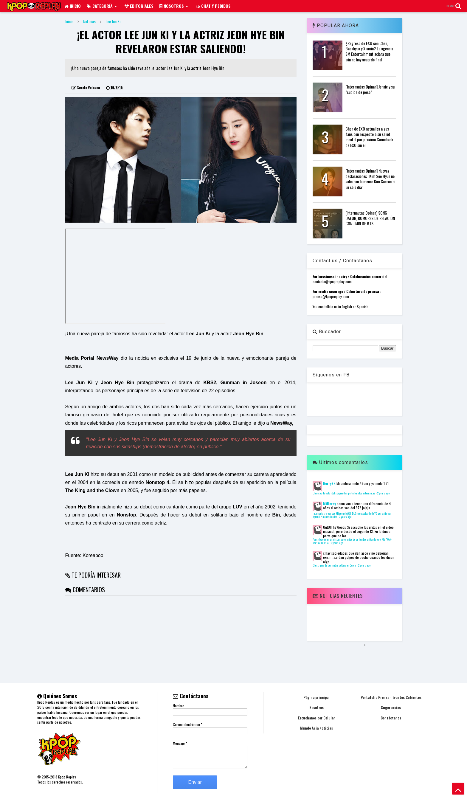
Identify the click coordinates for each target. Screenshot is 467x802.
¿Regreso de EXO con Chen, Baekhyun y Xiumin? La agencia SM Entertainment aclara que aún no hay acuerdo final (369, 51)
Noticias (89, 21)
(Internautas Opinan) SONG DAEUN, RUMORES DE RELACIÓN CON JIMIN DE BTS (370, 218)
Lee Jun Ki (112, 21)
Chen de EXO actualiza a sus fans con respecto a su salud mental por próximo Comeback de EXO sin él (369, 136)
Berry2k (329, 483)
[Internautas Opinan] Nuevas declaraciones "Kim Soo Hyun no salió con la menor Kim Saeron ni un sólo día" (370, 178)
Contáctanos (391, 717)
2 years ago (383, 493)
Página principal (316, 697)
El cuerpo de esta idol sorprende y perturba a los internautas (344, 493)
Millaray (329, 503)
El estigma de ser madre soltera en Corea (334, 565)
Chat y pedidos (213, 6)
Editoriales (139, 6)
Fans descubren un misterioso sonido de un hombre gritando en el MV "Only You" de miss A (352, 541)
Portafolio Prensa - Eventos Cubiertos (391, 697)
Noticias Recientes (338, 595)
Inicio (73, 6)
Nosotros (173, 6)
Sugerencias (391, 707)
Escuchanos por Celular (316, 717)
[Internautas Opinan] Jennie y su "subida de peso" (370, 89)
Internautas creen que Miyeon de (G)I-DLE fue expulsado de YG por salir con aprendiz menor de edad (352, 515)
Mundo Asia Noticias (316, 727)
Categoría (102, 6)
